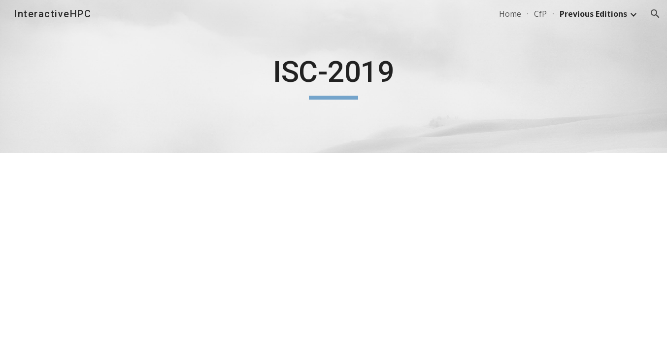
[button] (655, 14)
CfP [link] (540, 13)
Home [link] (510, 13)
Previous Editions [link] (593, 13)
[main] (333, 76)
